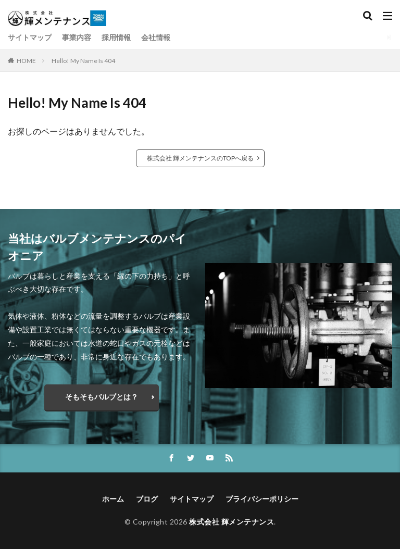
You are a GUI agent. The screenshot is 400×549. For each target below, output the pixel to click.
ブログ (147, 498)
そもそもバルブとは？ (101, 396)
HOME (26, 61)
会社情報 (155, 37)
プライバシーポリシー (262, 498)
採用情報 (116, 37)
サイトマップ (30, 37)
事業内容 (76, 37)
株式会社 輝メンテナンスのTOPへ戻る (200, 158)
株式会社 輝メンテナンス (231, 521)
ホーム (113, 498)
